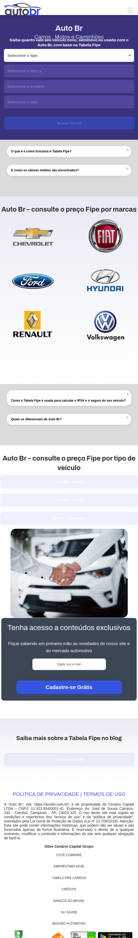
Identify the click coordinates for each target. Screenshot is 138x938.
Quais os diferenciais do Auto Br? (36, 419)
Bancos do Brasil (69, 901)
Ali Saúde (69, 912)
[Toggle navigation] (129, 10)
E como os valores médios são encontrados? (45, 170)
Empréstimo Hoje (69, 866)
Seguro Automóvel (69, 923)
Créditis (69, 889)
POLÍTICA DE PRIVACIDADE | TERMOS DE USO (69, 794)
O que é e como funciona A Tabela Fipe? (41, 151)
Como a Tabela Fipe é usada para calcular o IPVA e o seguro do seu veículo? (68, 400)
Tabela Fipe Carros (69, 878)
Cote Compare (68, 855)
